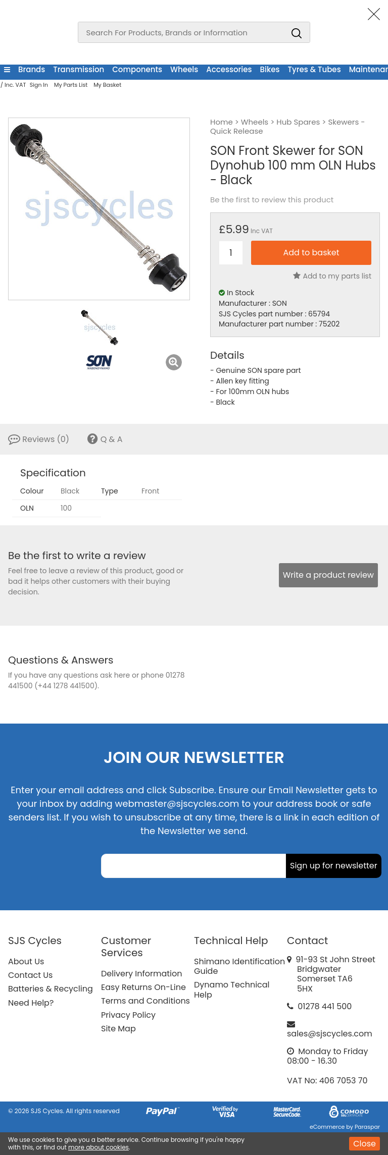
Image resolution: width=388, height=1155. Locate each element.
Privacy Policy (128, 1015)
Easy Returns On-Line (143, 987)
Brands (31, 69)
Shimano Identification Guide (239, 966)
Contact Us (30, 975)
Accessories (229, 69)
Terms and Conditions (145, 1001)
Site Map (118, 1028)
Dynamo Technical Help (232, 989)
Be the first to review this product (271, 199)
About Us (26, 961)
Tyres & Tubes (314, 69)
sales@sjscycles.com (329, 1033)
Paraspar (367, 1127)
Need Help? (31, 1003)
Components (137, 69)
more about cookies (98, 1147)
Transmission (78, 69)
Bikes (270, 69)
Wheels (184, 69)
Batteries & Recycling (50, 989)
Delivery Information (141, 973)
